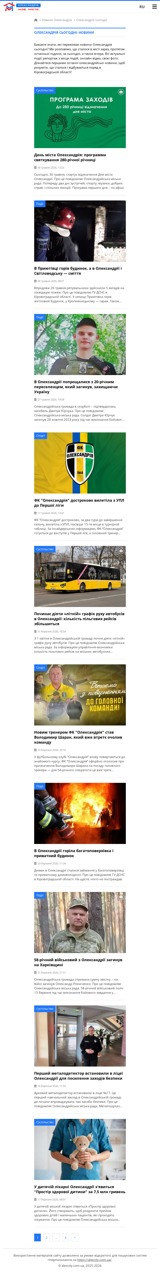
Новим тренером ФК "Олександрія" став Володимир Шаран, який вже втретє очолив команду (78, 737)
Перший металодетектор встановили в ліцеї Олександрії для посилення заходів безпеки (78, 1076)
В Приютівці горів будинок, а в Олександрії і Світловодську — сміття (78, 271)
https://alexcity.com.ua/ (94, 1260)
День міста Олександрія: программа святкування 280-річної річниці (70, 157)
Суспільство (44, 90)
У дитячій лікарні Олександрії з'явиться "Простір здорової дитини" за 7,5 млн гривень (79, 1189)
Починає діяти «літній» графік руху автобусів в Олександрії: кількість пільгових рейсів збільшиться (79, 618)
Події (39, 204)
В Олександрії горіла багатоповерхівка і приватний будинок (74, 853)
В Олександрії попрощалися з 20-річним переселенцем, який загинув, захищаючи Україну (76, 386)
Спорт (40, 436)
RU (142, 6)
